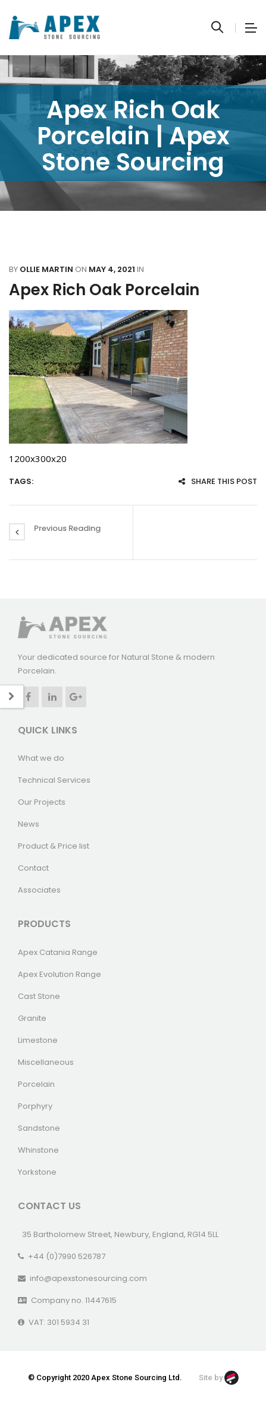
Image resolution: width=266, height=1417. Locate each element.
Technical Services (54, 780)
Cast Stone (39, 996)
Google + (75, 697)
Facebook (28, 697)
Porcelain (36, 1084)
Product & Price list (53, 846)
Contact (33, 868)
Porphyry (35, 1106)
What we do (41, 758)
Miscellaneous (46, 1062)
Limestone (38, 1040)
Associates (39, 890)
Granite (32, 1018)
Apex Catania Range (58, 952)
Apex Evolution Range (59, 974)
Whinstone (38, 1150)
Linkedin (52, 697)
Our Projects (41, 802)
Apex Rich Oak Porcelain (104, 290)
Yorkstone (37, 1172)
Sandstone (39, 1128)
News (28, 824)
